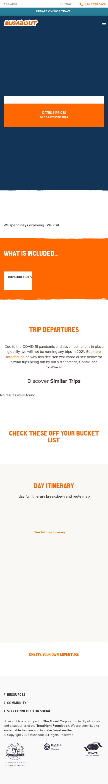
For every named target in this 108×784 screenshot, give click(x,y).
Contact (67, 4)
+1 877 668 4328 (93, 4)
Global (10, 4)
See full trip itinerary (49, 532)
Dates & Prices (54, 115)
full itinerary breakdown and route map (57, 496)
